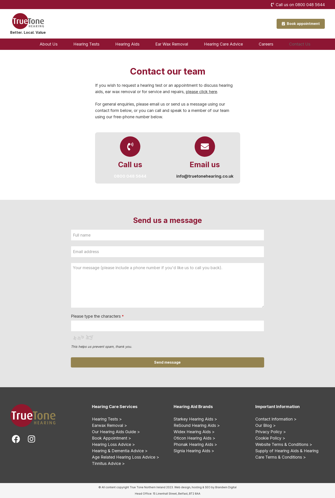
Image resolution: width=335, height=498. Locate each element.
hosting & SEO (201, 487)
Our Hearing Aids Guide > (116, 431)
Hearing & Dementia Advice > (120, 450)
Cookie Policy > (270, 438)
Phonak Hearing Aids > (195, 444)
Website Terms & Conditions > (283, 444)
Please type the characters (97, 316)
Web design (182, 487)
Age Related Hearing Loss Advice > (125, 457)
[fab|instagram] (31, 439)
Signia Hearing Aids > (194, 450)
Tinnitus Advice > (108, 463)
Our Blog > (265, 425)
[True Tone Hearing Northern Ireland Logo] (28, 21)
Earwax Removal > (109, 425)
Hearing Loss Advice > (113, 444)
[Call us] (130, 146)
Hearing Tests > (107, 419)
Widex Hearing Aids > (194, 431)
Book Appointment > (111, 438)
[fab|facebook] (16, 439)
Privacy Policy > (270, 431)
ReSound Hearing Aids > (197, 425)
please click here (201, 91)
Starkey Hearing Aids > (195, 419)
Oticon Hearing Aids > (194, 438)
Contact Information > (276, 419)
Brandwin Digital (226, 487)
